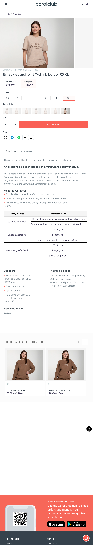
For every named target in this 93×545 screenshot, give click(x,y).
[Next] (85, 342)
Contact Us (52, 544)
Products (9, 544)
